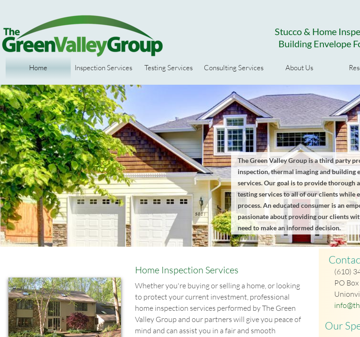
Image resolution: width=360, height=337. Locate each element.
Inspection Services (103, 67)
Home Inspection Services (187, 270)
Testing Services (168, 67)
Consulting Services (233, 67)
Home (38, 67)
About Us (299, 67)
